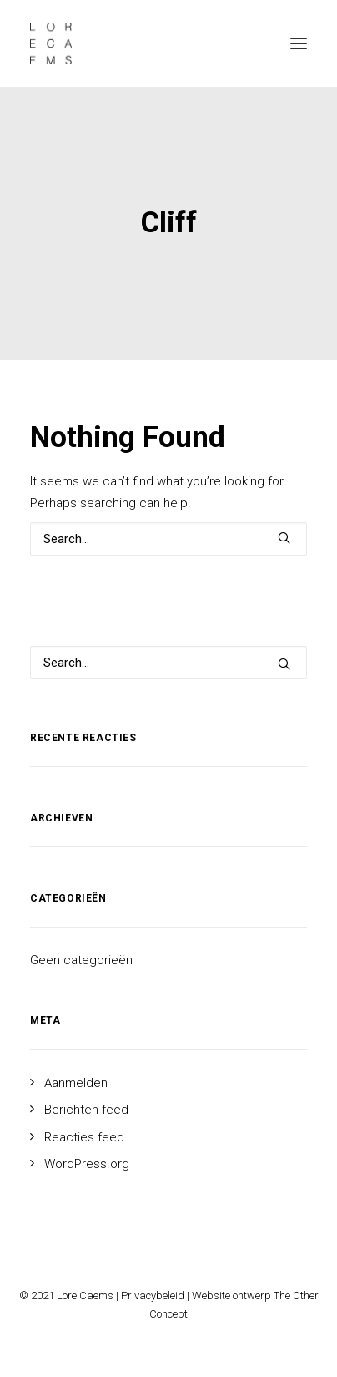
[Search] (168, 539)
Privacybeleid (152, 1295)
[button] (298, 43)
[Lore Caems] (51, 43)
